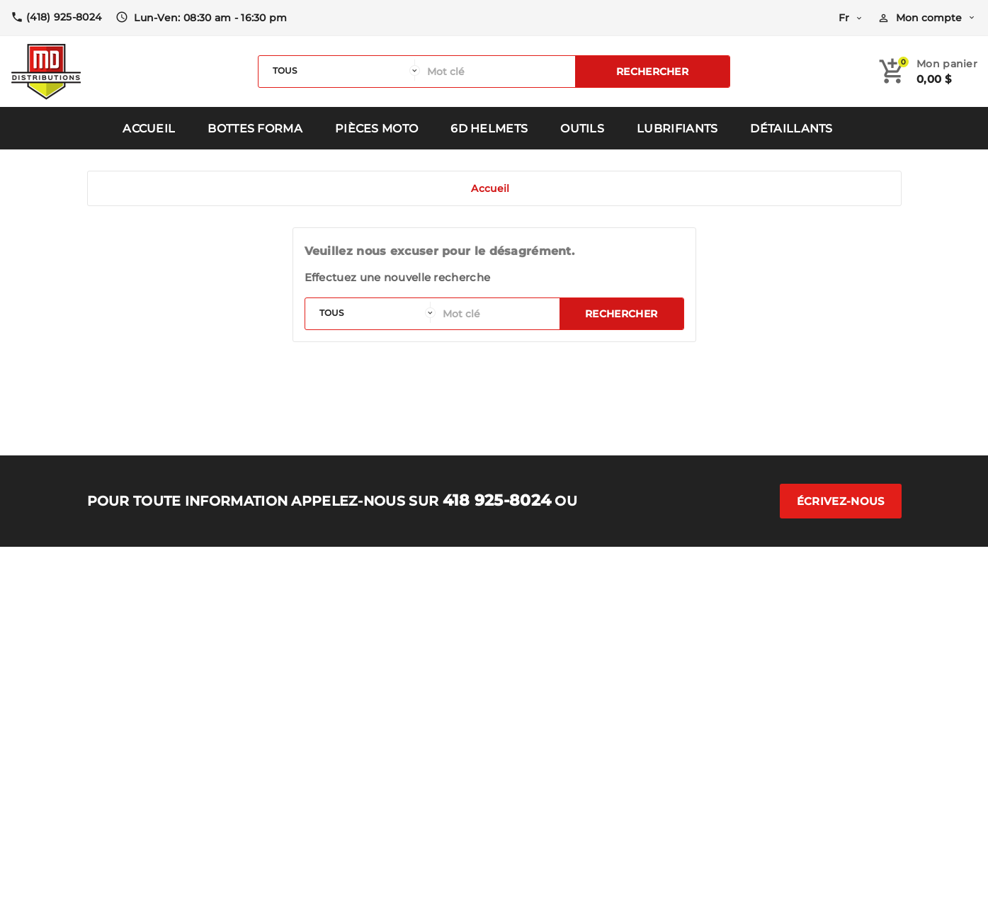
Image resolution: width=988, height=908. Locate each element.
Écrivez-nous (841, 501)
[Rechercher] (497, 71)
